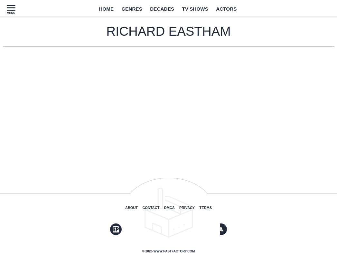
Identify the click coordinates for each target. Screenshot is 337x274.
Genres (126, 10)
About (131, 208)
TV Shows (198, 10)
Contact (150, 208)
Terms (206, 208)
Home (97, 10)
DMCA (169, 208)
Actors (234, 10)
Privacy (187, 208)
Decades (161, 10)
